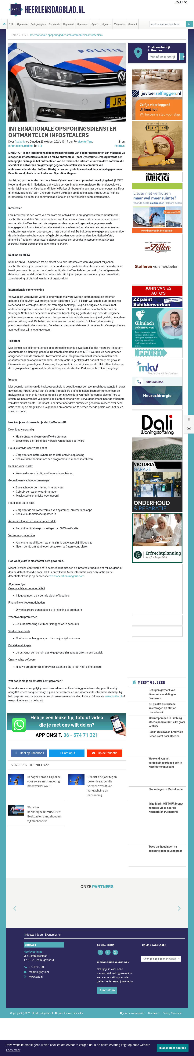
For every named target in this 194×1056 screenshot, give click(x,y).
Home (14, 35)
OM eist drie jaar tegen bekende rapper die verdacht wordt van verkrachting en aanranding (102, 786)
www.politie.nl (113, 696)
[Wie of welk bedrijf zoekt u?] (162, 56)
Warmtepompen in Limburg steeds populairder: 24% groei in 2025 (167, 743)
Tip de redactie (104, 753)
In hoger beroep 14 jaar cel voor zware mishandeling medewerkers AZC (44, 781)
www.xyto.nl (36, 1014)
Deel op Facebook (29, 753)
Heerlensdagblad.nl (54, 9)
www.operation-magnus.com (66, 576)
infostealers (15, 145)
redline (28, 145)
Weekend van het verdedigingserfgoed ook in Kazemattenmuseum (165, 800)
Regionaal (68, 24)
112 (11, 24)
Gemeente (54, 24)
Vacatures (119, 24)
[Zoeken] (189, 24)
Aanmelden (107, 1028)
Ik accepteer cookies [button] (172, 1047)
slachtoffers (85, 141)
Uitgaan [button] (105, 24)
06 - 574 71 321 (80, 735)
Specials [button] (82, 24)
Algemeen (21, 24)
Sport (95, 24)
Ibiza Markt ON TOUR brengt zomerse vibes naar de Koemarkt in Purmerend (166, 846)
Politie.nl (119, 145)
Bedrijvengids (38, 24)
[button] (10, 946)
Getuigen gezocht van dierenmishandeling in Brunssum (162, 694)
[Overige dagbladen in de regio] (161, 997)
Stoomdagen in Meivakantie (166, 827)
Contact (132, 24)
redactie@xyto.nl (39, 1010)
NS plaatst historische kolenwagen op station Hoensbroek (162, 716)
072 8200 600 (37, 1005)
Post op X (66, 753)
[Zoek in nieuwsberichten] (167, 24)
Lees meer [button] (13, 1050)
